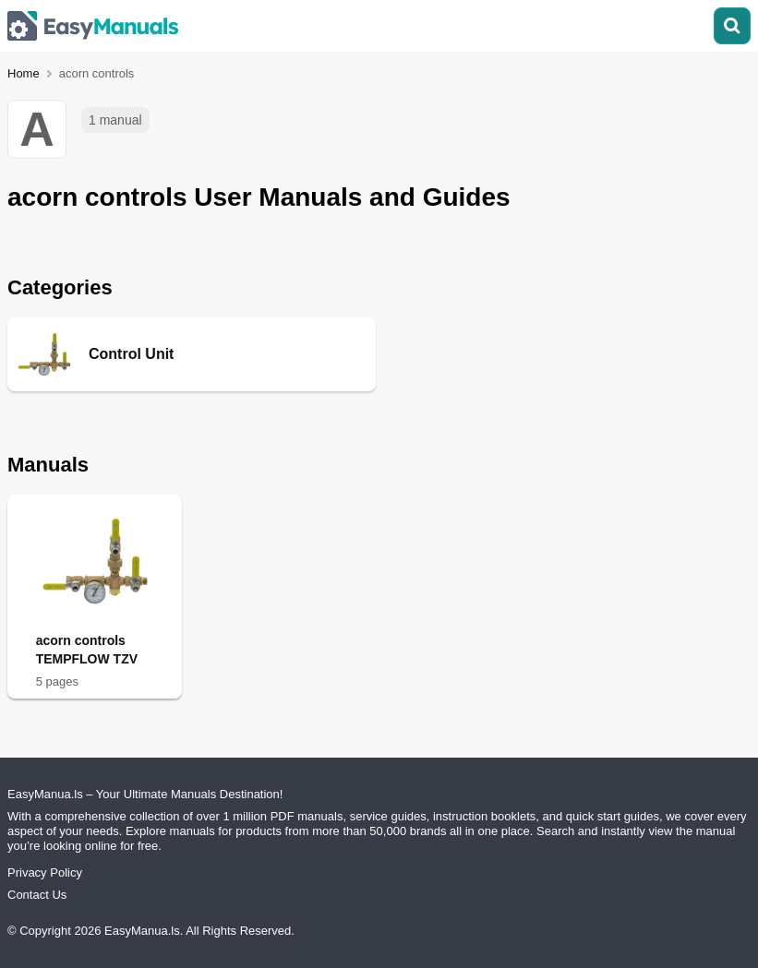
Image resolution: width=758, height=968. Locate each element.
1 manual (115, 120)
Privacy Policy (44, 872)
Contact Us (36, 895)
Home (23, 73)
